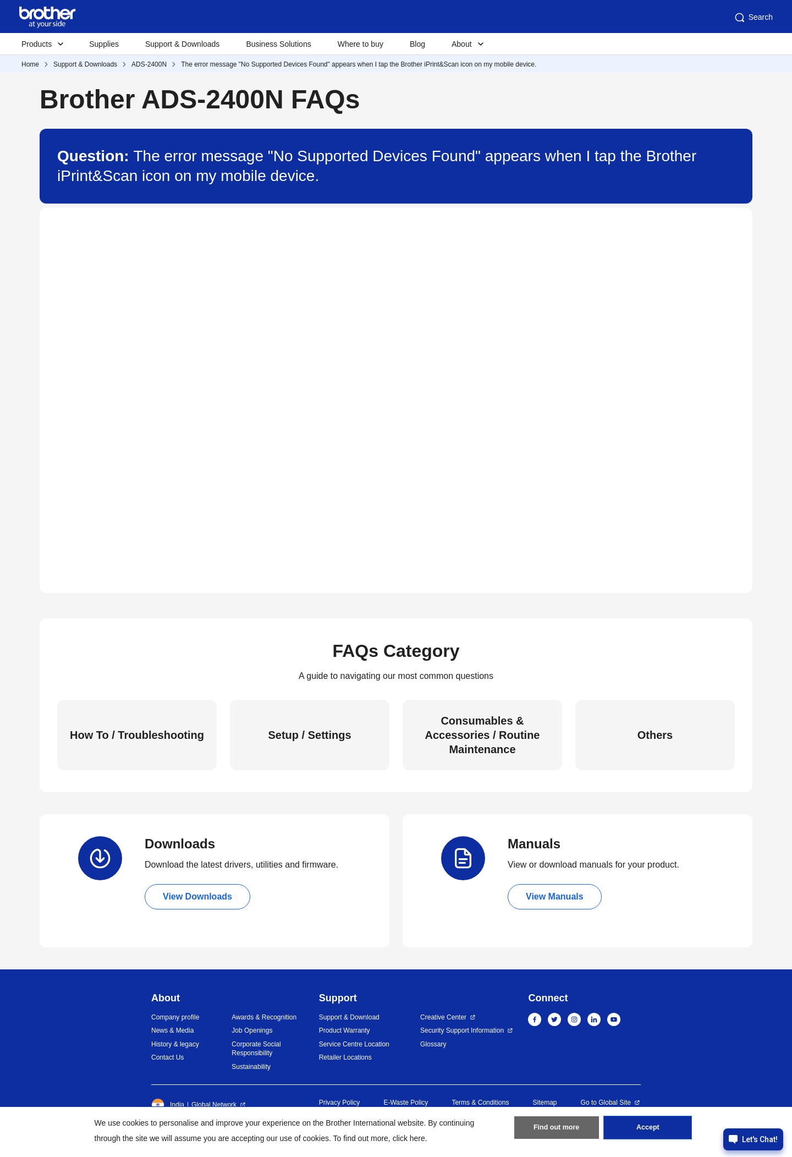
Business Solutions (278, 44)
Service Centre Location (354, 1044)
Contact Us (167, 1057)
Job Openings (252, 1030)
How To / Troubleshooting (137, 735)
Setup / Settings (309, 735)
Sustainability (251, 1067)
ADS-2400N (149, 64)
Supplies (104, 44)
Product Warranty (344, 1030)
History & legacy (175, 1044)
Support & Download (349, 1017)
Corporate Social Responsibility (256, 1048)
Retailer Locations (345, 1057)
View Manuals (555, 896)
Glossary (433, 1044)
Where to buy (360, 44)
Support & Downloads (182, 44)
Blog (417, 44)
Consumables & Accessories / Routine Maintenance (482, 735)
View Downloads (197, 896)
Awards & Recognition (264, 1017)
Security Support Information (462, 1030)
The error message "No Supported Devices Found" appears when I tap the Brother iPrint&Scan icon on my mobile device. (358, 64)
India (167, 1104)
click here (409, 1138)
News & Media (172, 1030)
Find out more (557, 1130)
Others (655, 735)
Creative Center (443, 1017)
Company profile (175, 1017)
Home (30, 64)
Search (753, 17)
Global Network (214, 1105)
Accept (648, 1130)
